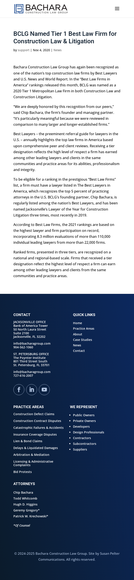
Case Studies (82, 340)
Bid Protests (22, 472)
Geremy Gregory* (26, 510)
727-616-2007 (23, 375)
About (77, 334)
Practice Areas (83, 328)
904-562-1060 (23, 347)
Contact (79, 351)
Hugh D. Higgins (25, 504)
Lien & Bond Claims (27, 441)
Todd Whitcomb (25, 498)
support (23, 50)
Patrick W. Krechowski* (30, 516)
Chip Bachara (23, 492)
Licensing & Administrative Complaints (33, 463)
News (58, 50)
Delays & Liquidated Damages (35, 448)
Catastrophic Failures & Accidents (38, 427)
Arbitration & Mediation (31, 455)
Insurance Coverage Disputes (35, 434)
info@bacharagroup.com (31, 343)
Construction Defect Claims (33, 414)
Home (77, 323)
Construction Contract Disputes (37, 421)
